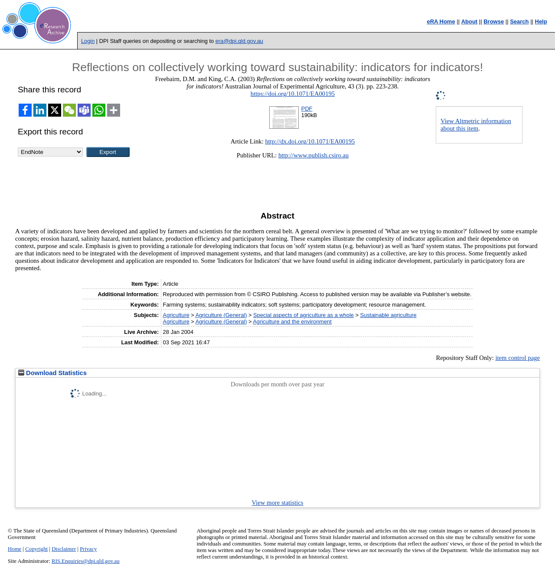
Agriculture (176, 315)
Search (519, 21)
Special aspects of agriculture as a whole (303, 315)
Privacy (88, 549)
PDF (307, 108)
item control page (517, 357)
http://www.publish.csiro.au (313, 155)
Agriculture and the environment (292, 321)
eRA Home (441, 21)
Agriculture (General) (221, 315)
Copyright (36, 549)
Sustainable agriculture (388, 315)
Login (88, 41)
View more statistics (278, 502)
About (469, 21)
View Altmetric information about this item (476, 125)
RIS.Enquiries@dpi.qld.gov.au (86, 561)
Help (541, 21)
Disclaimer (64, 549)
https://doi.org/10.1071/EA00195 (293, 93)
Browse (493, 21)
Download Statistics (52, 372)
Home (14, 549)
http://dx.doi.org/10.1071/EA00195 (310, 141)
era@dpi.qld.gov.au (239, 41)
